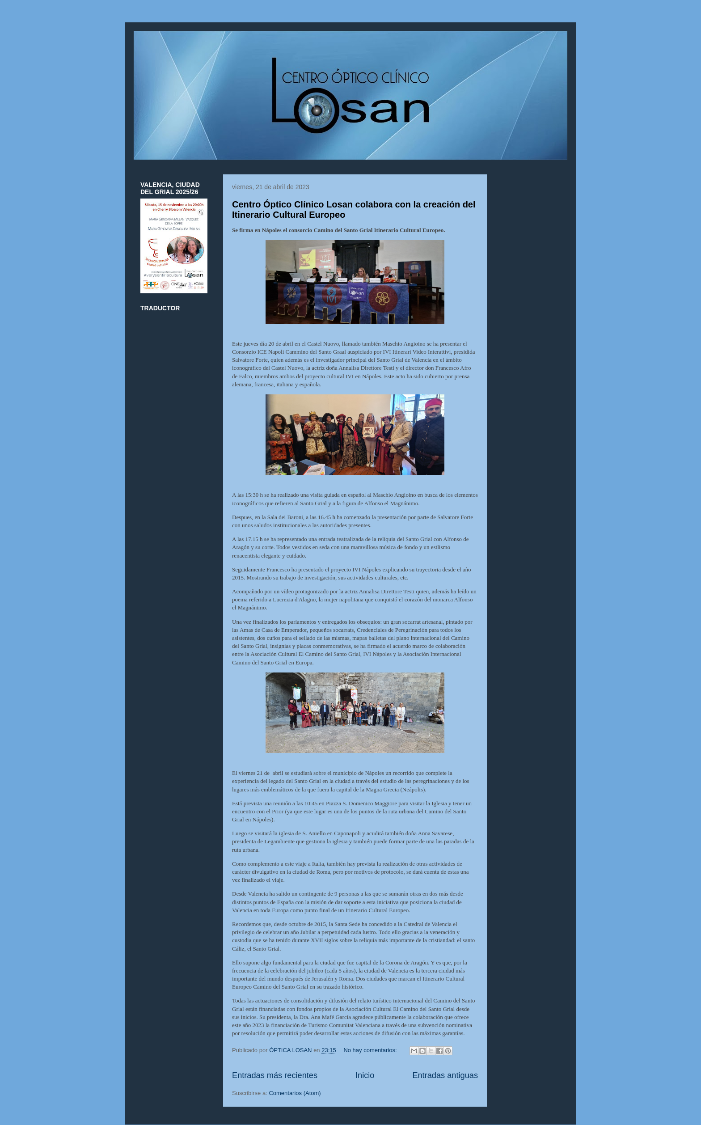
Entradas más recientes (274, 1075)
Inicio (364, 1075)
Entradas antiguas (445, 1075)
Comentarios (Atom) (295, 1093)
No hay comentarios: (370, 1050)
